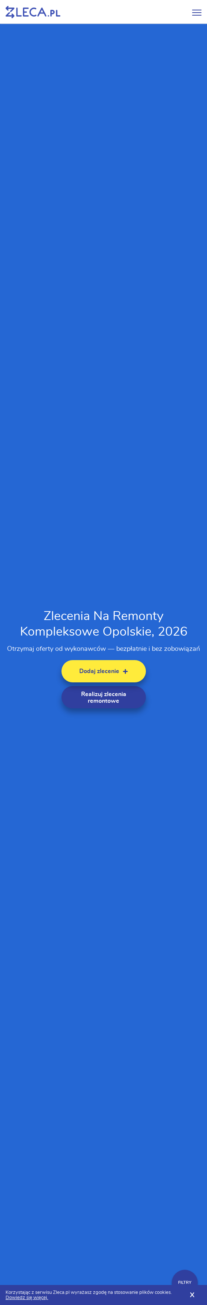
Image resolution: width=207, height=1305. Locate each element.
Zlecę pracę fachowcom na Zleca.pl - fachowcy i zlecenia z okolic (33, 12)
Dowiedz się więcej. (27, 1297)
